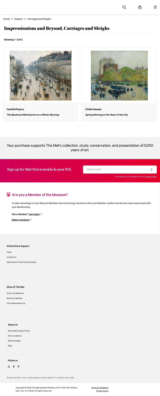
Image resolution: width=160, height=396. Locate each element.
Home (6, 19)
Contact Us (11, 257)
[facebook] (13, 367)
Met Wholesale (14, 340)
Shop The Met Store (15, 293)
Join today (34, 214)
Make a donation (20, 220)
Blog (10, 345)
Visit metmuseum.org (16, 303)
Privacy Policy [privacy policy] (102, 391)
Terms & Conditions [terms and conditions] (99, 387)
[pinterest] (18, 367)
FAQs (9, 252)
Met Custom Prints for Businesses (21, 262)
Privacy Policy (151, 176)
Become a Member (15, 298)
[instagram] (9, 367)
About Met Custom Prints (19, 331)
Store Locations (15, 336)
